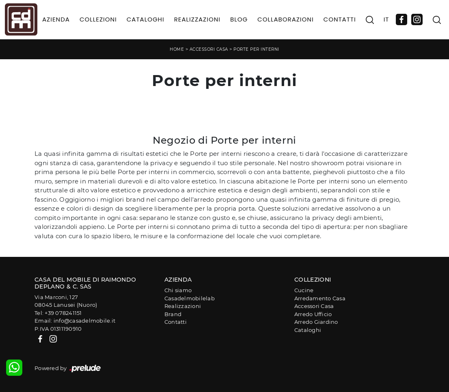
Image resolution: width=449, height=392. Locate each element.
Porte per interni (256, 49)
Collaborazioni (285, 19)
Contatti (340, 19)
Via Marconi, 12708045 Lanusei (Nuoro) (66, 301)
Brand (172, 314)
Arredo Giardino (316, 322)
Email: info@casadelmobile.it (75, 320)
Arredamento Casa (319, 298)
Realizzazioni (197, 19)
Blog (239, 19)
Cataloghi (145, 19)
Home (177, 49)
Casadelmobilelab (189, 298)
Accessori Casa (209, 49)
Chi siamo (178, 290)
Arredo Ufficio (313, 314)
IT (386, 19)
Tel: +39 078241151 (58, 313)
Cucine (304, 290)
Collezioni (98, 19)
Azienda (56, 19)
